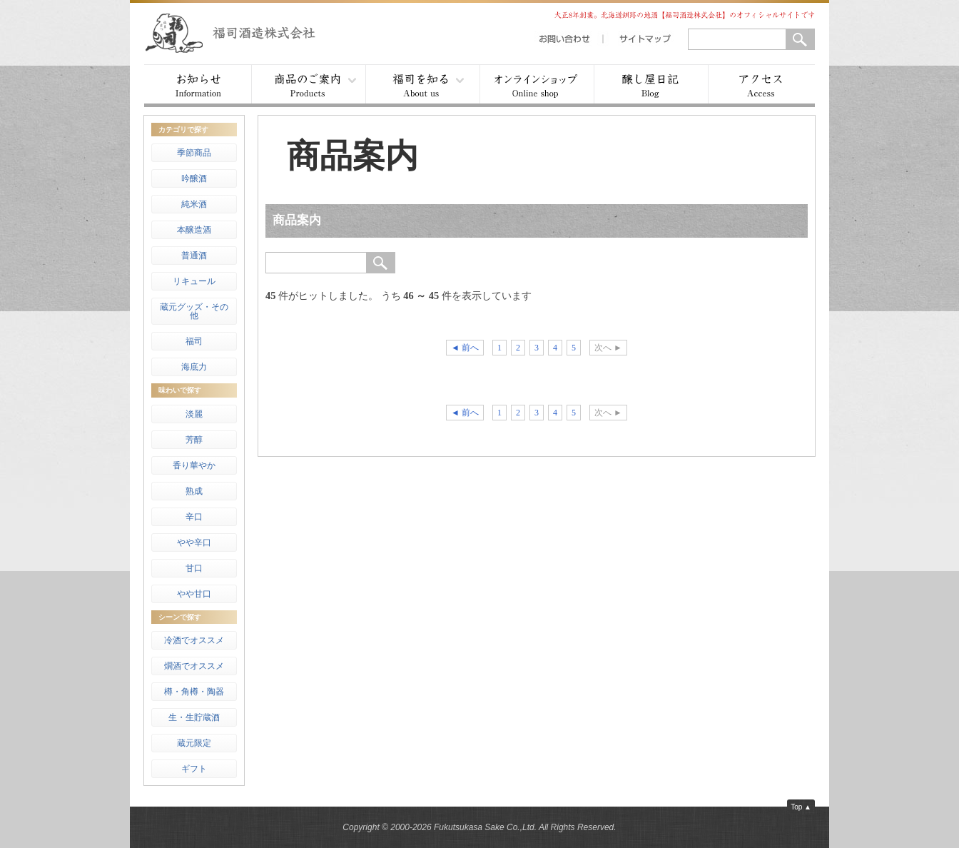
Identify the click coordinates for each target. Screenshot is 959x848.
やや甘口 (194, 594)
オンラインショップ (537, 85)
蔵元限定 (194, 743)
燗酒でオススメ (194, 666)
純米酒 (194, 204)
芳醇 (194, 440)
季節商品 (194, 153)
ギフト (194, 769)
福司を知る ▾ (422, 85)
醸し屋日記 (651, 85)
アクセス (761, 85)
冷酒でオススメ (194, 640)
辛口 (194, 517)
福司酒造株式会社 (244, 32)
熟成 (194, 491)
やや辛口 (194, 542)
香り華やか (194, 465)
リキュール (194, 281)
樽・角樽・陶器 (194, 692)
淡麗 (194, 414)
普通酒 (194, 256)
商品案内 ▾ (308, 85)
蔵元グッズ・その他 (194, 311)
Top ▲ (801, 807)
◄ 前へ (465, 348)
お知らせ (197, 85)
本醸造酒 (194, 230)
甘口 (194, 568)
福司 (194, 341)
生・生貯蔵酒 (194, 717)
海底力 (194, 367)
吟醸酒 (194, 178)
